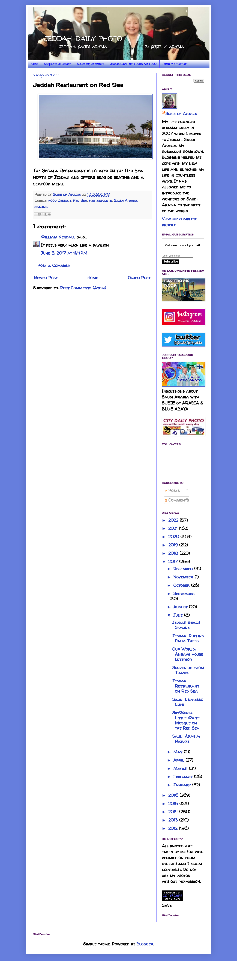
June (178, 615)
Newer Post (46, 278)
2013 (173, 820)
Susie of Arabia (181, 114)
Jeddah (64, 200)
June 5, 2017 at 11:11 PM (64, 253)
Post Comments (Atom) (83, 288)
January (182, 785)
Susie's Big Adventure (90, 64)
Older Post (139, 278)
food (52, 200)
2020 (174, 537)
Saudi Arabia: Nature (186, 738)
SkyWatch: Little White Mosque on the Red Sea (185, 720)
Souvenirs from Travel (188, 670)
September (183, 593)
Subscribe (170, 261)
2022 (174, 520)
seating (40, 206)
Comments (177, 500)
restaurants (100, 200)
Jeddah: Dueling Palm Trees (188, 638)
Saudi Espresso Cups (187, 702)
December (183, 569)
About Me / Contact (175, 64)
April (179, 760)
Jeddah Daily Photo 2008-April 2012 (133, 64)
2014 (173, 812)
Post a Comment (54, 265)
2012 (173, 828)
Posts (172, 490)
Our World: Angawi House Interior (187, 654)
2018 (173, 553)
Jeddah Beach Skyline (186, 624)
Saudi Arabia (125, 200)
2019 (173, 545)
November (183, 577)
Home (34, 64)
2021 (173, 528)
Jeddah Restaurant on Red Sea (185, 686)
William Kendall (58, 237)
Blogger (144, 944)
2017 (173, 561)
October (182, 585)
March (181, 768)
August (181, 607)
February (183, 776)
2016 (173, 795)
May (178, 752)
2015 (173, 803)
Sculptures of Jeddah (57, 64)
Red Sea (80, 200)
